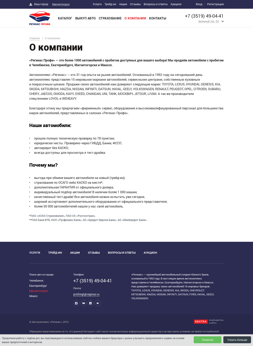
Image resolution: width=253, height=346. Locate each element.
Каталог (65, 18)
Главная (34, 38)
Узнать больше (237, 340)
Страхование (110, 18)
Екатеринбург (38, 286)
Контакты (157, 18)
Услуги (97, 4)
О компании (135, 18)
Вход (199, 4)
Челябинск (36, 280)
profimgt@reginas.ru (86, 294)
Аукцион (176, 4)
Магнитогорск (38, 291)
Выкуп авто (85, 18)
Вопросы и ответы (156, 4)
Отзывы (135, 4)
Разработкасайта (216, 321)
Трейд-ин (110, 4)
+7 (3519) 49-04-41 (204, 16)
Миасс (33, 296)
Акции (123, 4)
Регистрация (215, 4)
